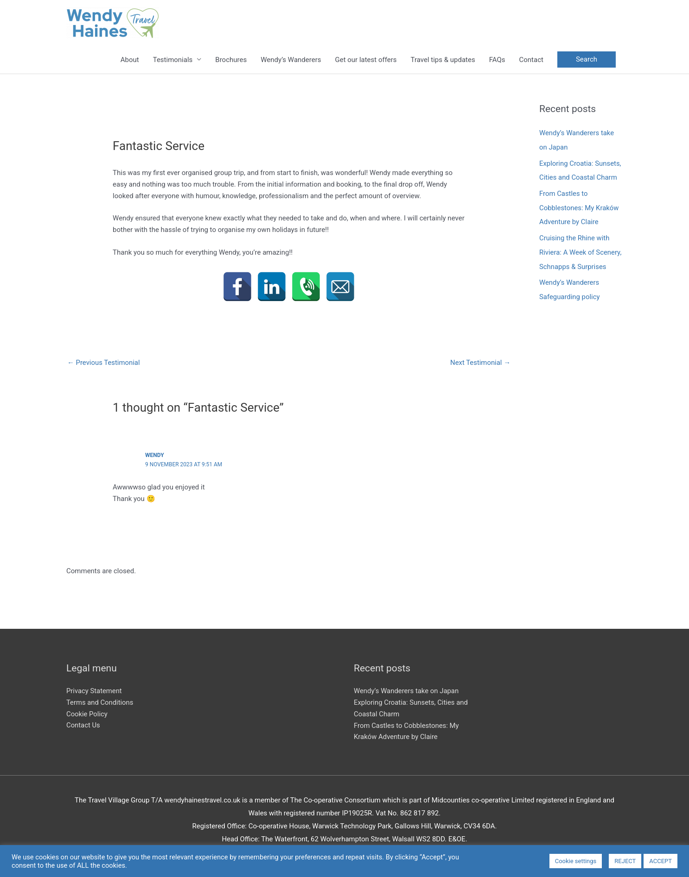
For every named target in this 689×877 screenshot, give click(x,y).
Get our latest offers (365, 60)
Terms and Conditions (100, 702)
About (130, 60)
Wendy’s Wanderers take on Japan (406, 691)
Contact (531, 60)
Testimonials (173, 60)
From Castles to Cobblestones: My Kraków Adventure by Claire (579, 206)
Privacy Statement (94, 691)
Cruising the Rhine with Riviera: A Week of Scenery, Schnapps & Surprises (580, 250)
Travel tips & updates (443, 60)
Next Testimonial (480, 362)
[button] (586, 60)
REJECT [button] (625, 861)
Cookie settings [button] (576, 861)
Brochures (231, 60)
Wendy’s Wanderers (291, 60)
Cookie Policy (87, 714)
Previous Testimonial (103, 362)
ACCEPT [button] (660, 861)
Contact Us (83, 725)
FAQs (497, 60)
